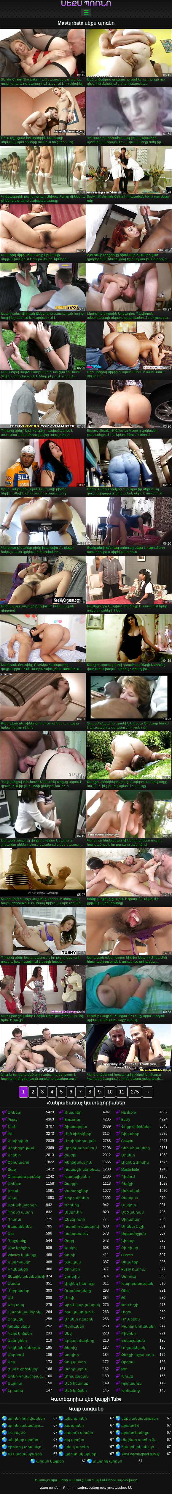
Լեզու (126, 1312)
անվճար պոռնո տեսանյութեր (27, 1440)
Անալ (12, 1198)
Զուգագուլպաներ (25, 1177)
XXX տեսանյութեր (25, 1454)
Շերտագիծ (18, 1162)
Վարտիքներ (76, 1191)
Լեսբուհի (73, 1212)
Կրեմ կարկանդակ (82, 1305)
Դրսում (14, 1219)
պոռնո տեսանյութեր (27, 1426)
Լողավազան (76, 1376)
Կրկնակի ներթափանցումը (27, 1348)
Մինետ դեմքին (78, 1319)
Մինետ (14, 1112)
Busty (125, 1120)
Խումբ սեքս (19, 1326)
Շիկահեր (130, 1134)
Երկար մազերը (79, 1341)
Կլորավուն (131, 1383)
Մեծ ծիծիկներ (77, 1134)
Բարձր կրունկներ (138, 1326)
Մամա (14, 1284)
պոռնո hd (130, 1426)
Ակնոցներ (17, 1341)
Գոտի (69, 1255)
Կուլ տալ (16, 1305)
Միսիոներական (80, 1141)
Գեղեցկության (22, 1148)
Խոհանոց (130, 1391)
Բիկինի (128, 1333)
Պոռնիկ (71, 1205)
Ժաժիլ (70, 1155)
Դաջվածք (17, 1241)
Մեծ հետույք (76, 1383)
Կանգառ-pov (76, 1234)
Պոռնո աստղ (20, 1212)
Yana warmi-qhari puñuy (140, 1454)
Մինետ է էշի (133, 1226)
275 (135, 1091)
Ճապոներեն (20, 1226)
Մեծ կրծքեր (19, 1248)
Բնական (129, 1198)
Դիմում (128, 1177)
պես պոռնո (75, 1418)
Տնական (72, 1262)
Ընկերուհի (74, 1219)
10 (110, 1091)
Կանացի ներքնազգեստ (83, 1169)
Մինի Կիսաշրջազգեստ (27, 1376)
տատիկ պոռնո (107, 1461)
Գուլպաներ (75, 1362)
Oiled (125, 1291)
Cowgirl (127, 1141)
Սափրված (18, 1141)
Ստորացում (75, 1369)
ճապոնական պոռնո (140, 1447)
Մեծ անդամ (132, 1212)
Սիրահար (131, 1219)
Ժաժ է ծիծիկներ (23, 1369)
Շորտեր (72, 1269)
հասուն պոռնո (78, 1433)
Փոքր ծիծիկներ (136, 1127)
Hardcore (128, 1112)
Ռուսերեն (130, 1319)
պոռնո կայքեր (50, 1461)
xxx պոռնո (74, 1426)
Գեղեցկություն (78, 1162)
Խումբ (127, 1376)
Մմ (10, 1298)
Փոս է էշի (130, 1305)
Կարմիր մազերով (81, 1226)
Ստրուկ (128, 1276)
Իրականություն (79, 1312)
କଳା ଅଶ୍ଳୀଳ (17, 1433)
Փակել (70, 1248)
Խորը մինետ (76, 1198)
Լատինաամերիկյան (27, 1312)
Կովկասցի (18, 1269)
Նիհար (128, 1241)
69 (123, 1298)
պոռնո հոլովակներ (26, 1418)
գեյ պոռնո (74, 1440)
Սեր (11, 1362)
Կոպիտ (71, 1355)
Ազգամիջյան (133, 1234)
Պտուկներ (74, 1326)
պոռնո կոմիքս (135, 1433)
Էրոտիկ (72, 1276)
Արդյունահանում (80, 1148)
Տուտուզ (72, 1120)
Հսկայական (133, 1341)
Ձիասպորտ (75, 1127)
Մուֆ (69, 1298)
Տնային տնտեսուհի (26, 1276)
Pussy (12, 1120)
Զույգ (69, 1241)
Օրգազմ (15, 1319)
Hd (10, 1134)
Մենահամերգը (22, 1205)
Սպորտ (15, 1383)
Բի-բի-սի (129, 1248)
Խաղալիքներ (77, 1177)
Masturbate (130, 1169)
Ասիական (131, 1191)
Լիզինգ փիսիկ (135, 1162)
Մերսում (16, 1355)
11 (122, 1091)
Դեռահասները (135, 1148)
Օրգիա (128, 1362)
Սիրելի (14, 1155)
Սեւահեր (129, 1262)
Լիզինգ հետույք (79, 1284)
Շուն (12, 1127)
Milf (124, 1369)
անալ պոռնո (76, 1447)
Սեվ (68, 1333)
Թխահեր (73, 1112)
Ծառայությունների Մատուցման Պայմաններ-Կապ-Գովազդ (86, 1480)
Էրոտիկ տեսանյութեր (27, 1447)
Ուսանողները (77, 1291)
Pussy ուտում (133, 1269)
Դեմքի (127, 1184)
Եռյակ (14, 1191)
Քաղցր (71, 1184)
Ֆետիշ (70, 1348)
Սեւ (11, 1234)
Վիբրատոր (18, 1291)
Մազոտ (128, 1205)
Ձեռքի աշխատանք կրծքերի (140, 1355)
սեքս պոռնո (86, 4)
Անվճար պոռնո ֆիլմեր (140, 1440)
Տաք (12, 1169)
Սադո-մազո (19, 1262)
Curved (127, 1255)
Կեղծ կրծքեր (20, 1333)
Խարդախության (137, 1284)
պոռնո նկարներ (80, 1454)
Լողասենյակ (133, 1348)
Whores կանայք (22, 1255)
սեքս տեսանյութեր (139, 1418)
